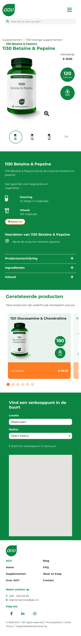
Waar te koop (52, 573)
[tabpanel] (39, 346)
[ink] (22, 614)
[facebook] (11, 614)
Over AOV (12, 580)
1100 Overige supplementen (44, 39)
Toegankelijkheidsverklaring (31, 626)
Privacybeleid (53, 622)
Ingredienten (15, 268)
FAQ (46, 567)
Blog (46, 560)
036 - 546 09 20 (19, 596)
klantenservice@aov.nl (23, 599)
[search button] (7, 21)
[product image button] (46, 114)
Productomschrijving (21, 258)
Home (10, 567)
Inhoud (10, 277)
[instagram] (34, 614)
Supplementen (12, 39)
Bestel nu (15, 221)
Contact (48, 580)
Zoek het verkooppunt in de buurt (33, 446)
